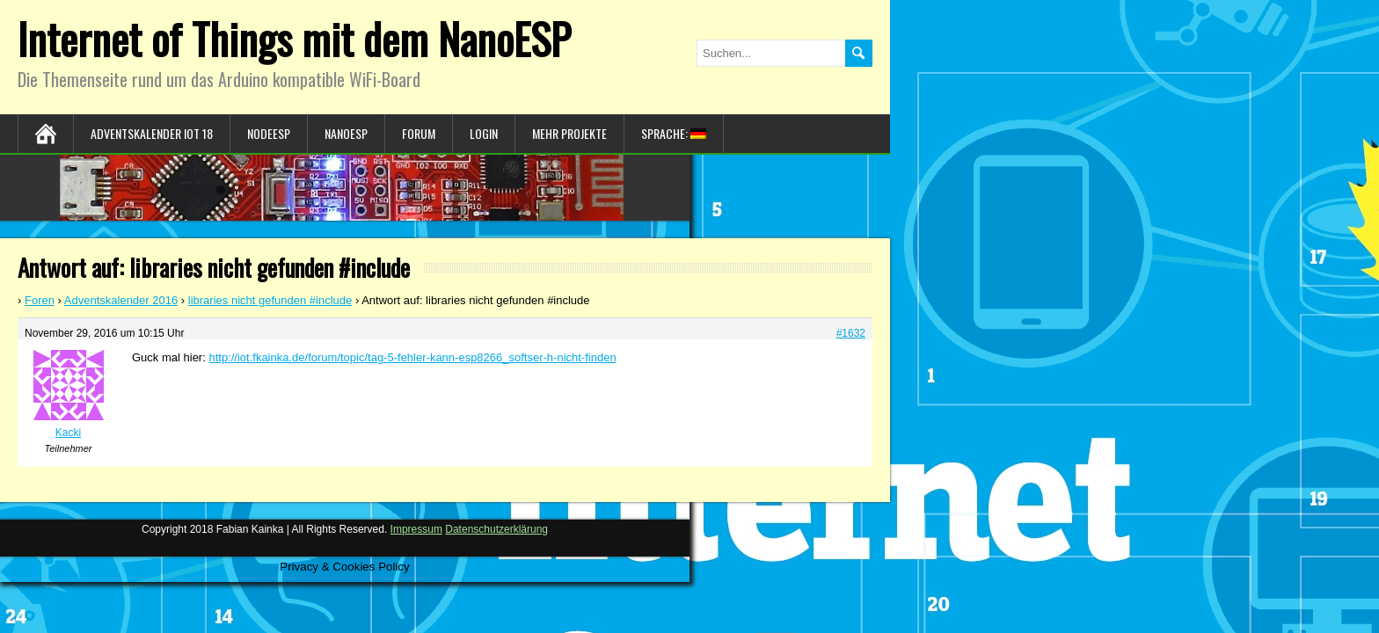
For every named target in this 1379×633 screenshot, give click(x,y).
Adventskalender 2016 (121, 300)
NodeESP (268, 133)
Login (484, 133)
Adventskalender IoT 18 (152, 133)
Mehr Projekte (569, 133)
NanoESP (346, 133)
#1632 (850, 333)
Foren (40, 300)
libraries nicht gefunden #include (270, 300)
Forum (418, 133)
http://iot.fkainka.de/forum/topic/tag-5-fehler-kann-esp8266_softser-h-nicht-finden (412, 357)
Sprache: (673, 133)
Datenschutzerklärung (496, 529)
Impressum (416, 529)
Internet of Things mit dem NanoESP (294, 38)
